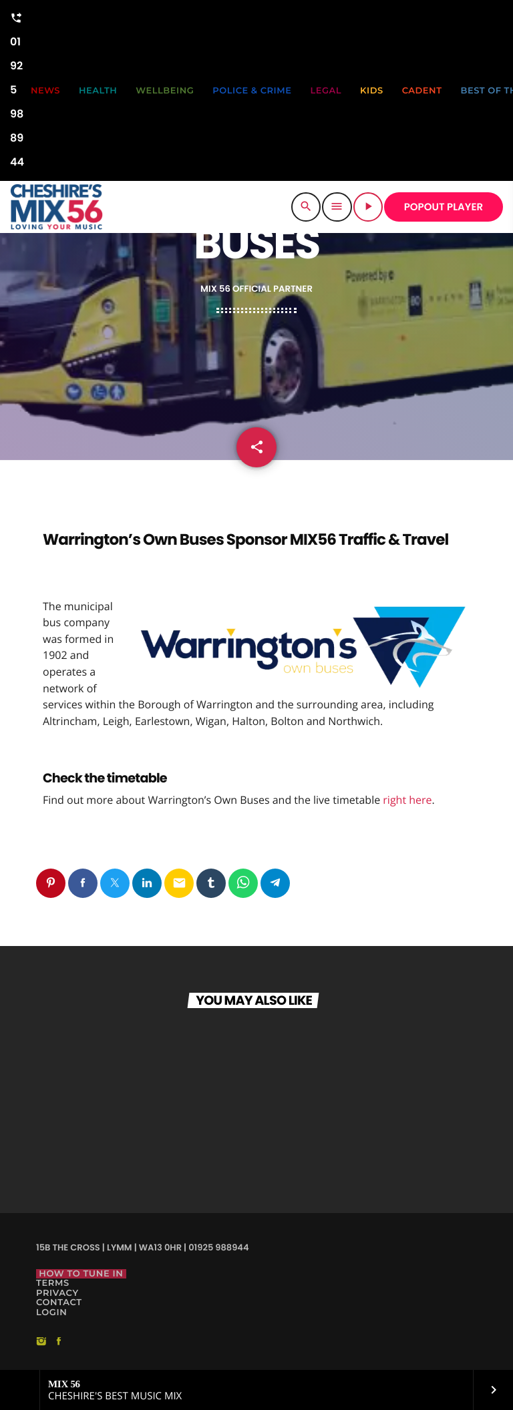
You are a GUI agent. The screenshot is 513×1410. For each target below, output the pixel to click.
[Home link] (56, 207)
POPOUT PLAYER (443, 207)
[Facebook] (58, 1342)
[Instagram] (41, 1342)
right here (407, 799)
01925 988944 (17, 88)
